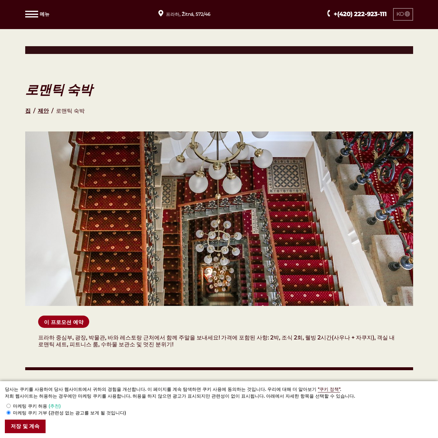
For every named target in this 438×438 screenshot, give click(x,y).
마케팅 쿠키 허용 (37, 406)
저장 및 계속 (26, 426)
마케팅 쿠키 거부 (69, 412)
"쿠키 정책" (329, 389)
